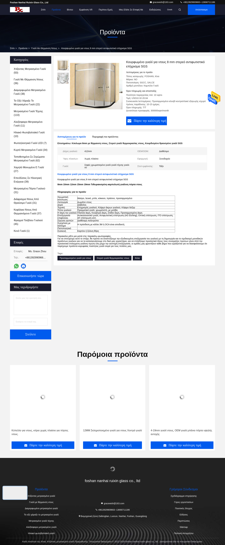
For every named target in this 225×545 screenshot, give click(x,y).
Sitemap (184, 527)
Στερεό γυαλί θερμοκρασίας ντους (113, 258)
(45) (28, 222)
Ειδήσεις (184, 514)
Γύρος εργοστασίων (183, 502)
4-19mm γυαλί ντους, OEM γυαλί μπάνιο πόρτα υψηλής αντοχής (181, 432)
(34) (30, 150)
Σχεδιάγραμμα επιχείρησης (184, 496)
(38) (29, 92)
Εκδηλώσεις (155, 9)
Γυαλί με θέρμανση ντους (44, 48)
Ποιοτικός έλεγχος (183, 508)
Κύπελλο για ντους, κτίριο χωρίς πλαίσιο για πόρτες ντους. (40, 432)
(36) (28, 81)
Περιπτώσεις (184, 521)
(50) (30, 71)
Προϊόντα (56, 9)
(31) (29, 190)
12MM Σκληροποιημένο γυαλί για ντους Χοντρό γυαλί (112, 430)
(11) (28, 124)
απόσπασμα (201, 9)
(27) (29, 169)
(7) (30, 143)
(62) (29, 158)
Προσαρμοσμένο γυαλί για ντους (75, 258)
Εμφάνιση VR (85, 9)
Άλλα (137, 258)
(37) (27, 211)
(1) (22, 231)
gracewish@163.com (162, 2)
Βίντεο (70, 9)
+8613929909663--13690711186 (197, 2)
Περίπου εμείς (106, 9)
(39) (28, 180)
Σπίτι (43, 9)
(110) (28, 113)
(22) (27, 102)
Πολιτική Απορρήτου (183, 533)
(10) (29, 134)
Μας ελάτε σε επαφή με (131, 9)
